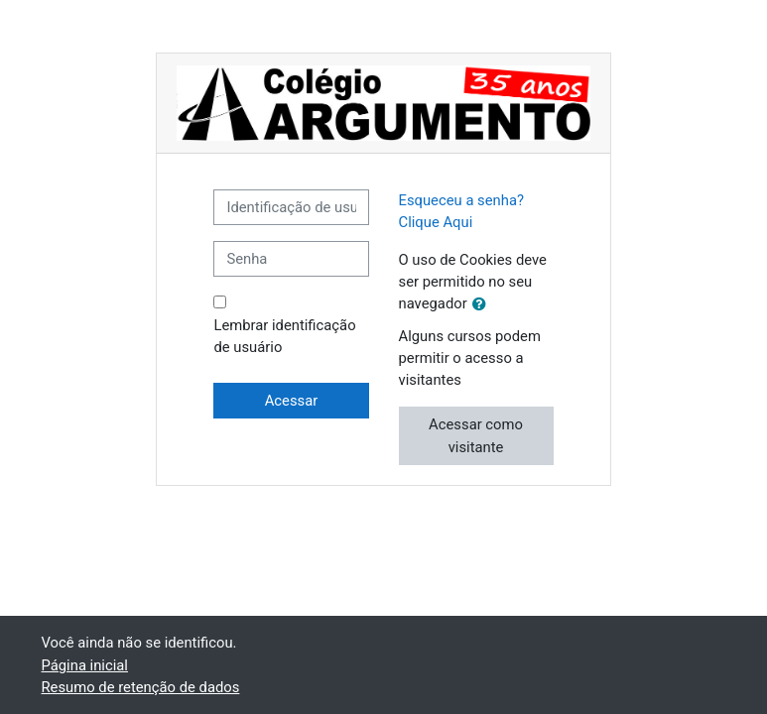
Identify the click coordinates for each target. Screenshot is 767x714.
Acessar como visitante (476, 435)
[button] (483, 304)
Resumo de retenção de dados (141, 687)
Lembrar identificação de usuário (284, 336)
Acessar (292, 401)
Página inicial (85, 665)
